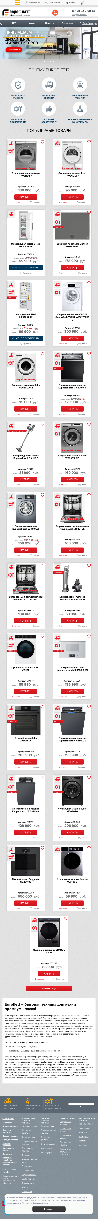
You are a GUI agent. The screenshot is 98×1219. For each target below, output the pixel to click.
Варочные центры (45, 1138)
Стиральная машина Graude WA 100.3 (72, 880)
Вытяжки (26, 1155)
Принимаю (49, 1209)
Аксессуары (46, 1152)
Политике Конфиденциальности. (35, 1203)
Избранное (55, 3)
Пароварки (27, 1166)
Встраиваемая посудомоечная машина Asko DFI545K (72, 527)
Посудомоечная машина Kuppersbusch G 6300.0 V (72, 386)
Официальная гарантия (80, 96)
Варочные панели (26, 1131)
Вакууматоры (28, 1183)
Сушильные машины (65, 1129)
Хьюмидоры (46, 1148)
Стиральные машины (27, 1149)
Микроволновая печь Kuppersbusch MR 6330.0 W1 (72, 669)
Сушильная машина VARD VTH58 (26, 669)
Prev (2, 43)
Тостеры (82, 1141)
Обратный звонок (55, 12)
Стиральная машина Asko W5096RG (72, 810)
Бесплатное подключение (18, 120)
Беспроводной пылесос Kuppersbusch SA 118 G (72, 598)
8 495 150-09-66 (84, 10)
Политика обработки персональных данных (9, 1161)
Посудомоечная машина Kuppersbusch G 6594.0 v (72, 739)
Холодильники (28, 1137)
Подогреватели (29, 1174)
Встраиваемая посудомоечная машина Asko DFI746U (26, 598)
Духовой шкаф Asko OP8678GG (26, 739)
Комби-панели (28, 1179)
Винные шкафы (48, 1144)
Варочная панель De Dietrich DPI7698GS (72, 245)
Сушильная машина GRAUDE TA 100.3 (49, 951)
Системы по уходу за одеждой (65, 1152)
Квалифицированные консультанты (80, 120)
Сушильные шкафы (65, 1136)
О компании (8, 1118)
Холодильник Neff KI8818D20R (26, 316)
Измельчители (86, 1124)
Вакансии (7, 1154)
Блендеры (83, 1136)
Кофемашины (28, 1170)
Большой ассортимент (49, 120)
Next (95, 43)
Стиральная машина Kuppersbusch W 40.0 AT (25, 527)
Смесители (27, 1191)
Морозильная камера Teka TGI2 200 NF (25, 245)
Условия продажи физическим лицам (8, 1146)
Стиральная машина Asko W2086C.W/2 (26, 386)
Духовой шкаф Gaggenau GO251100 (25, 880)
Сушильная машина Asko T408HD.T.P (26, 174)
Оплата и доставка (6, 1131)
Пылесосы (84, 1128)
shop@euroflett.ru (79, 15)
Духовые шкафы (29, 1126)
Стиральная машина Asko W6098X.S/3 (72, 457)
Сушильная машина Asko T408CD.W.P (72, 174)
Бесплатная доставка (48, 96)
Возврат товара (10, 1136)
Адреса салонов (10, 1126)
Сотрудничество (10, 1140)
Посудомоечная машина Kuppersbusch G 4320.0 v (25, 810)
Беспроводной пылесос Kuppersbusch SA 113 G (26, 457)
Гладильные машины (65, 1143)
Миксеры (83, 1145)
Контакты (7, 1122)
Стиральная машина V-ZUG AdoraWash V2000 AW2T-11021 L (72, 317)
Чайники (83, 1132)
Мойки (25, 1187)
